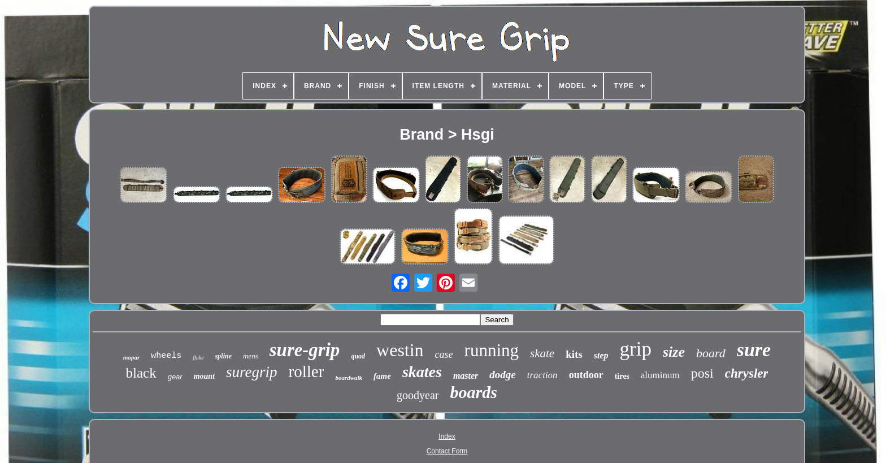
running (491, 350)
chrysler (746, 373)
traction (542, 375)
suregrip (251, 372)
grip (636, 349)
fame (382, 375)
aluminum (660, 375)
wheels (166, 356)
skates (422, 371)
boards (473, 392)
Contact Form (447, 451)
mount (204, 376)
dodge (502, 374)
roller (306, 371)
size (674, 352)
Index (446, 436)
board (711, 353)
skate (542, 353)
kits (574, 354)
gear (175, 377)
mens (250, 356)
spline (223, 356)
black (141, 372)
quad (358, 356)
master (465, 375)
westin (400, 350)
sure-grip (305, 350)
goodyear (417, 395)
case (444, 354)
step (601, 355)
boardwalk (348, 377)
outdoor (586, 374)
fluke (198, 357)
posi (702, 373)
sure (754, 349)
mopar (131, 357)
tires (622, 376)
